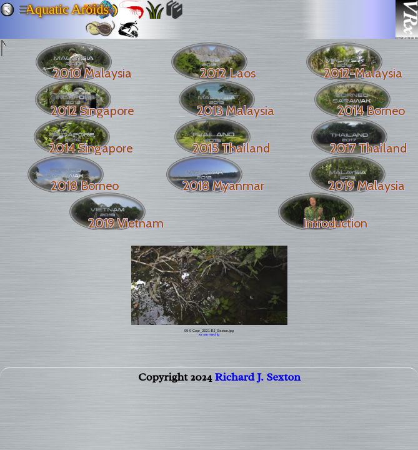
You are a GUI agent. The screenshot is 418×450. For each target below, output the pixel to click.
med (212, 334)
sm (205, 334)
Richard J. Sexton (258, 379)
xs (200, 334)
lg (218, 334)
